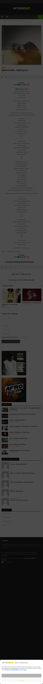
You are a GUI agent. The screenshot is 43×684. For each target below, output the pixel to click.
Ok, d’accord (21, 675)
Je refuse (21, 680)
